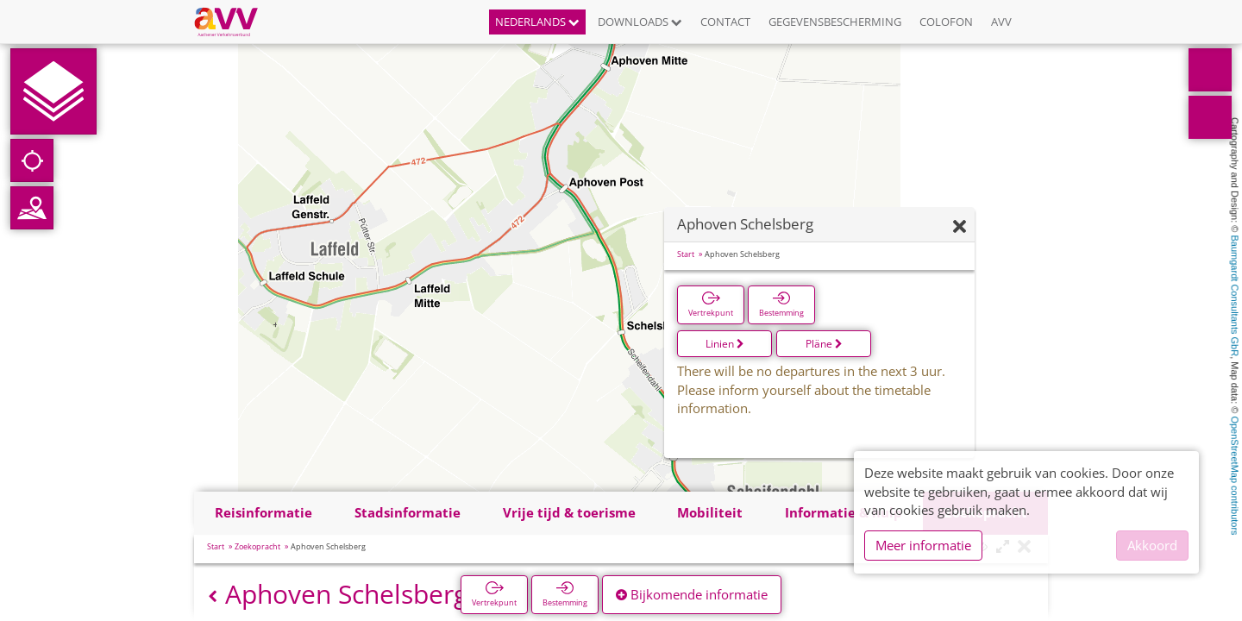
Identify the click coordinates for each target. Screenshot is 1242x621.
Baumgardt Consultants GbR (1235, 296)
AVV (1001, 21)
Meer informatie (923, 545)
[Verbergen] (959, 227)
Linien (725, 343)
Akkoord (1152, 545)
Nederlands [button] (537, 21)
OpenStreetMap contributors (1235, 475)
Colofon (946, 21)
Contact (725, 21)
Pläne (824, 343)
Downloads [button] (640, 21)
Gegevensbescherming (834, 21)
